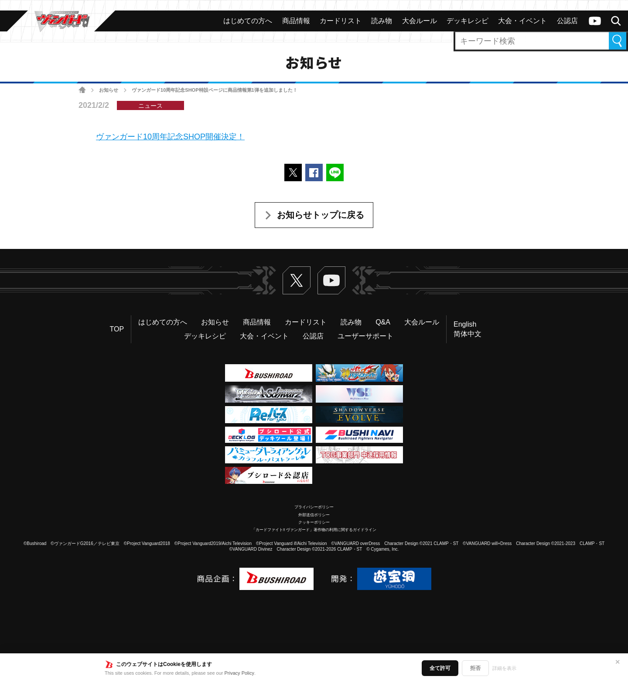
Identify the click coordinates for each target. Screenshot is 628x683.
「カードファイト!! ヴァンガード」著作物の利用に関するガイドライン (314, 530)
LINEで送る (335, 172)
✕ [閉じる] (617, 662)
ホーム (82, 90)
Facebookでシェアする (314, 172)
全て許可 (440, 668)
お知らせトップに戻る (320, 215)
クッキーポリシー (314, 522)
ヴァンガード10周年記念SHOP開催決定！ (170, 136)
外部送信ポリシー (314, 515)
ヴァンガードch (595, 21)
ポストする (293, 172)
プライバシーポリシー (314, 507)
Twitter (297, 280)
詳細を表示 (504, 668)
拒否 (475, 668)
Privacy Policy (239, 673)
